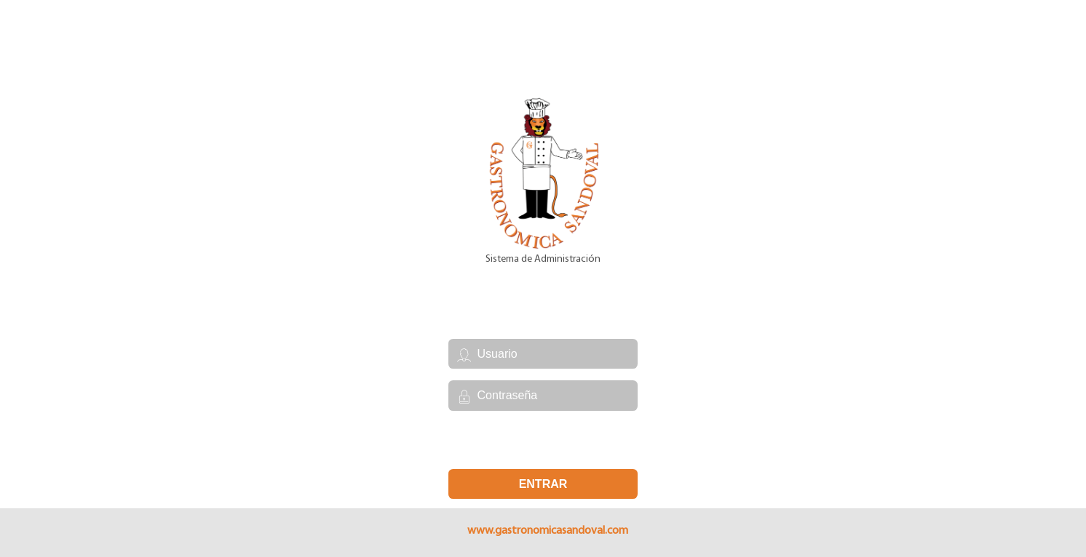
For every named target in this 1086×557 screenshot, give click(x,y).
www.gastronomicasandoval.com (547, 531)
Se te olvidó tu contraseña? (543, 439)
